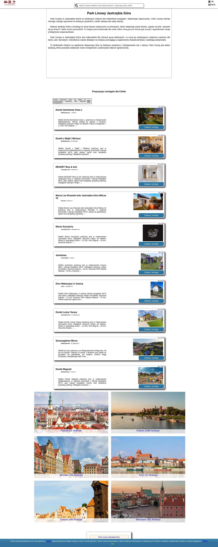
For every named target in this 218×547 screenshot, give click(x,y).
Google (48, 541)
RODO (204, 541)
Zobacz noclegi (151, 127)
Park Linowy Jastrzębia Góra (109, 537)
